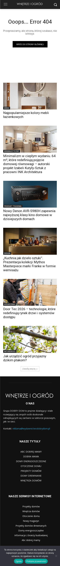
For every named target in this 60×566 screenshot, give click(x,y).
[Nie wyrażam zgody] (56, 556)
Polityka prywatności (36, 561)
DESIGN (7, 253)
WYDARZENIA (9, 304)
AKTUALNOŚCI (9, 351)
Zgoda (19, 561)
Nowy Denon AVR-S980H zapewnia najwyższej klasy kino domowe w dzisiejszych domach (29, 215)
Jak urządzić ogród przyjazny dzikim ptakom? (24, 358)
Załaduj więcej (30, 368)
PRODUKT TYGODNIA (12, 206)
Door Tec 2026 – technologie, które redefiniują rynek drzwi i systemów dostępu (29, 313)
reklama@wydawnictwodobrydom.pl (31, 428)
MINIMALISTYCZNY (11, 151)
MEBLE (6, 108)
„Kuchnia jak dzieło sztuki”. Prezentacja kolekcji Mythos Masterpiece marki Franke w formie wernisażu (29, 264)
